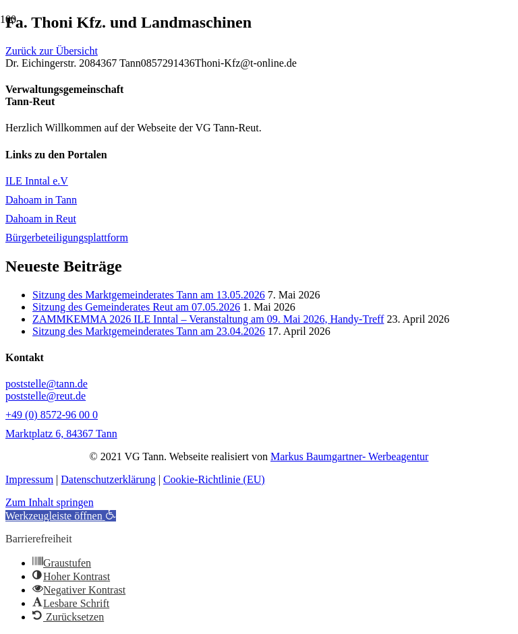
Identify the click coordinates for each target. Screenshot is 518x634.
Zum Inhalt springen (49, 502)
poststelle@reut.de (45, 396)
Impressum (29, 479)
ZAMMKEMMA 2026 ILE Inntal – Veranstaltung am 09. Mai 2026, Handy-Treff (208, 319)
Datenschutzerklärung (108, 479)
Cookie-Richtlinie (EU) (214, 479)
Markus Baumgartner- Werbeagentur (349, 456)
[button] (60, 515)
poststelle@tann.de (46, 383)
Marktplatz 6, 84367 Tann (61, 433)
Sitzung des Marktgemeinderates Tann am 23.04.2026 (148, 331)
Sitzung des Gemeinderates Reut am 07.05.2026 (136, 307)
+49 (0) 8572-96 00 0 (51, 414)
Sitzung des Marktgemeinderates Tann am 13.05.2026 (148, 294)
